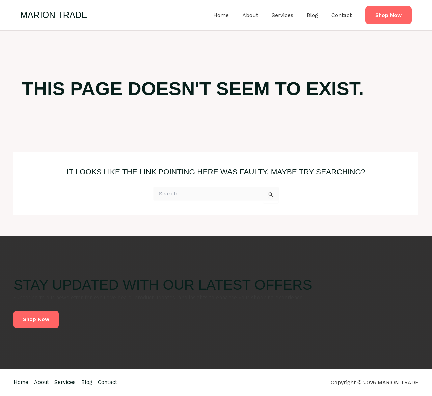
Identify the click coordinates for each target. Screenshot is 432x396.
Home (233, 15)
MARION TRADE (53, 15)
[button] (388, 15)
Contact (343, 15)
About (260, 15)
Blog (316, 15)
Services (289, 15)
